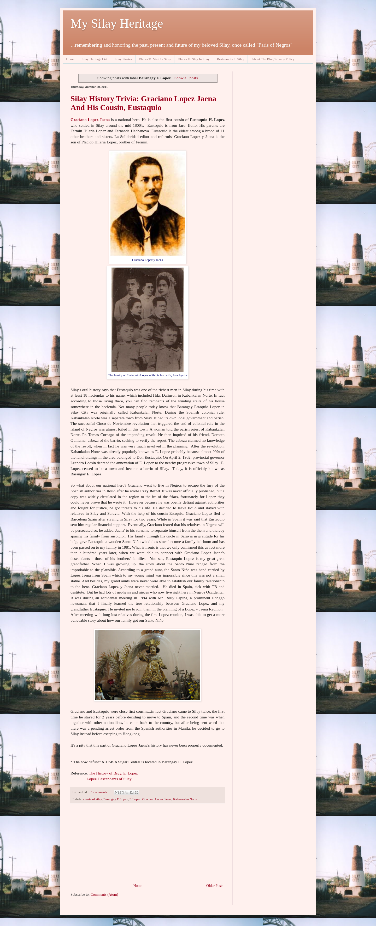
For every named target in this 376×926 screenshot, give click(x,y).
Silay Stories (123, 59)
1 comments (99, 792)
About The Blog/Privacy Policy (272, 59)
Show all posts (186, 78)
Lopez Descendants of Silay (109, 779)
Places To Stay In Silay (193, 59)
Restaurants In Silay (230, 59)
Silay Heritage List (94, 59)
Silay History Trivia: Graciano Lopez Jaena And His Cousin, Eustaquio (143, 103)
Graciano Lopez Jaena (90, 119)
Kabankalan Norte (185, 799)
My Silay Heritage (116, 23)
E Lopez (135, 799)
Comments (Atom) (104, 895)
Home (70, 59)
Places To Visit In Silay (155, 59)
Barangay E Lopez (115, 799)
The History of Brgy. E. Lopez (113, 773)
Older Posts (214, 886)
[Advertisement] (147, 843)
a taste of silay (92, 799)
